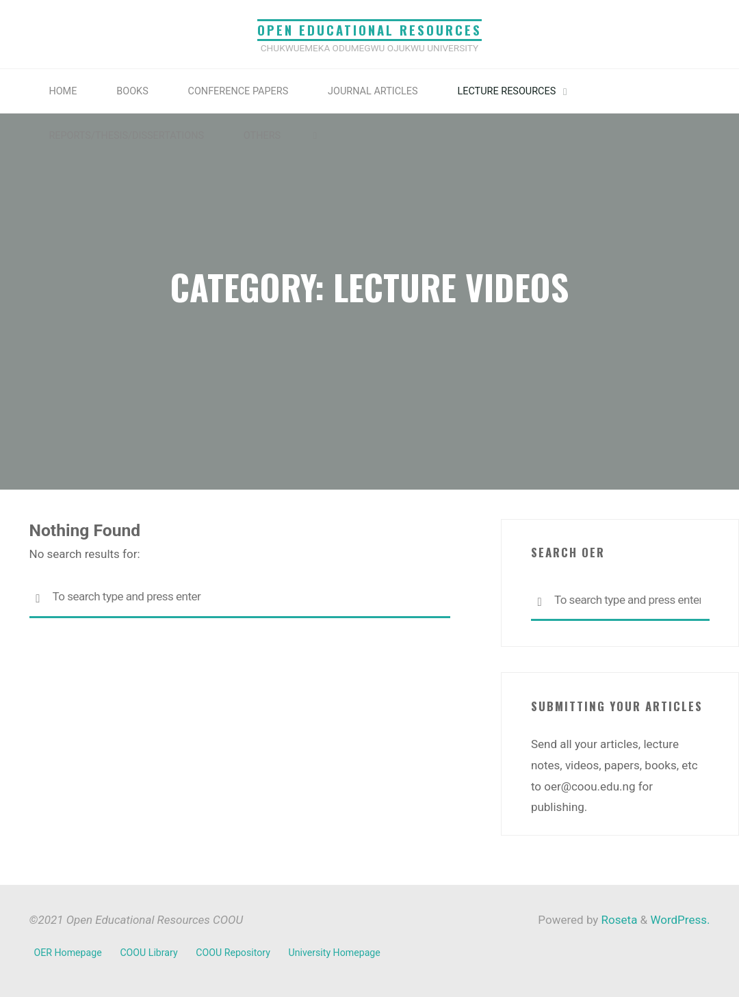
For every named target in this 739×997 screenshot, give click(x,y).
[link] (315, 136)
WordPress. (680, 920)
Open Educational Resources (369, 30)
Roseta (617, 920)
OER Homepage (68, 952)
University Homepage (334, 952)
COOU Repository (233, 952)
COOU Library (148, 952)
